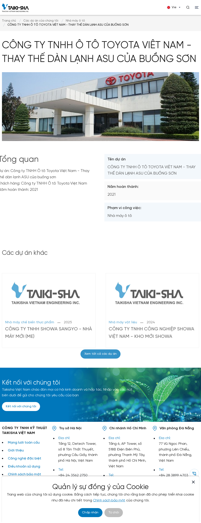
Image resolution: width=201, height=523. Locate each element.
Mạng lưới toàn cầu (24, 442)
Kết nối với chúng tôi (21, 406)
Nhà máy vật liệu (123, 342)
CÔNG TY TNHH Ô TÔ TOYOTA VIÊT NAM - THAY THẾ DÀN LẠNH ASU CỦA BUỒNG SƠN (68, 24)
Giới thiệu (16, 450)
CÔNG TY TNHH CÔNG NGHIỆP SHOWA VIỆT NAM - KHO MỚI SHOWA (152, 353)
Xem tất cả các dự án (100, 364)
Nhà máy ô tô (75, 20)
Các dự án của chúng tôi (40, 20)
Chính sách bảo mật (25, 474)
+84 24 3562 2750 (73, 475)
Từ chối (113, 512)
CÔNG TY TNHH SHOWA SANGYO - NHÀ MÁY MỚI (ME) (43, 353)
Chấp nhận (90, 512)
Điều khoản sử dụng (24, 466)
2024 (151, 342)
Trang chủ (9, 20)
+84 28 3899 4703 (173, 475)
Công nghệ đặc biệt (25, 458)
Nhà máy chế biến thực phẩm (29, 342)
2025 (68, 342)
